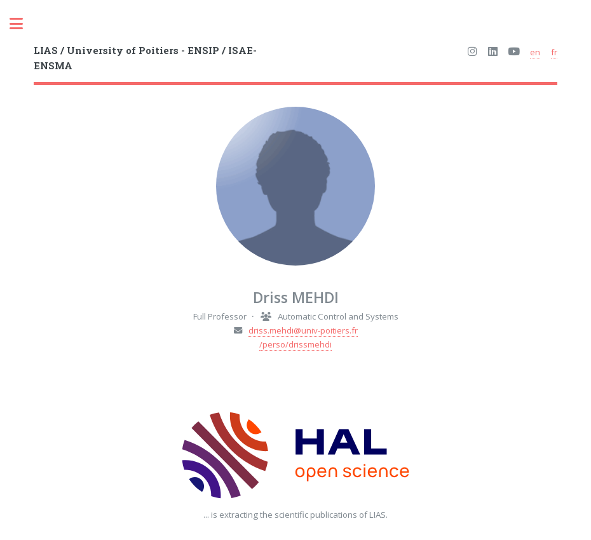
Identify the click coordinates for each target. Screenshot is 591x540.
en (535, 52)
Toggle (23, 24)
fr (554, 52)
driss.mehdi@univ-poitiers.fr (303, 330)
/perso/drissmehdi (295, 344)
